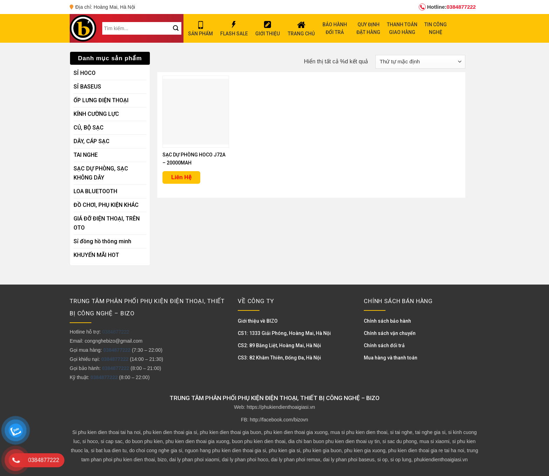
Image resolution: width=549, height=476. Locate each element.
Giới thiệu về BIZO (258, 321)
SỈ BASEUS (87, 86)
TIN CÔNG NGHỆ (435, 28)
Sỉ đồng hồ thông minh (102, 241)
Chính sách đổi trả (384, 345)
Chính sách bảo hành (387, 321)
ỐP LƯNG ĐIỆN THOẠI (101, 100)
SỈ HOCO (85, 73)
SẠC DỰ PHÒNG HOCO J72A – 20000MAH (193, 159)
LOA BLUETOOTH (95, 191)
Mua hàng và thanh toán (390, 357)
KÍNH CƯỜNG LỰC (96, 114)
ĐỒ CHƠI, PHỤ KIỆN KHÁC (106, 205)
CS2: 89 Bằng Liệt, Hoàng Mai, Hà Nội (279, 345)
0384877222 (447, 7)
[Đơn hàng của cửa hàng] (420, 62)
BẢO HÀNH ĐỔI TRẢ (334, 28)
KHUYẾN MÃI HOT (96, 255)
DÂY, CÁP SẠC (92, 141)
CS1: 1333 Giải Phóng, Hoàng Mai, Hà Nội (284, 333)
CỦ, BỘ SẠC (89, 127)
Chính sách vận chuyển (390, 333)
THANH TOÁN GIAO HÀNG (402, 28)
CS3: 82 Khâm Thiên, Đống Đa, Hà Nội (279, 357)
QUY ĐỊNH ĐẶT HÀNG (368, 28)
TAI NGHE (86, 155)
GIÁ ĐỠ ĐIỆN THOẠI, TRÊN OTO (107, 223)
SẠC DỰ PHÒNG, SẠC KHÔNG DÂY (101, 173)
